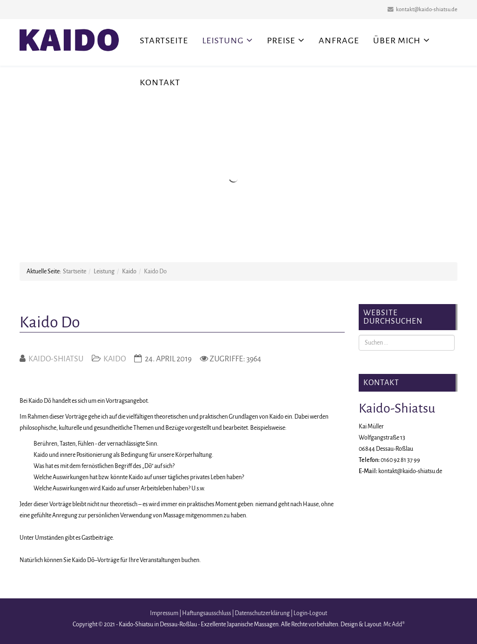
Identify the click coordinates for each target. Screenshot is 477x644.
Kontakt (160, 82)
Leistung (223, 40)
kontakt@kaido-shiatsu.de (426, 10)
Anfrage (339, 40)
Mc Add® (394, 624)
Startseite (164, 40)
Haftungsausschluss (206, 613)
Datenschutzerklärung (262, 613)
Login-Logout (310, 613)
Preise (281, 40)
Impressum (164, 613)
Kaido (129, 271)
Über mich (397, 40)
